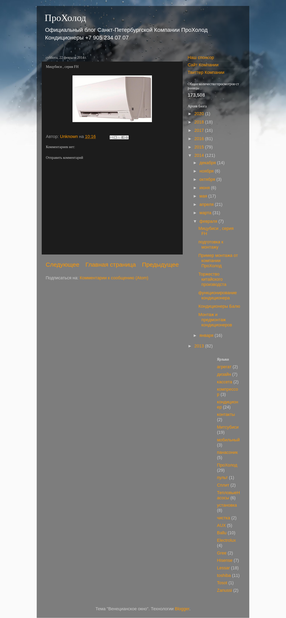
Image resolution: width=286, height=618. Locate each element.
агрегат (224, 366)
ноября (207, 171)
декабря (208, 162)
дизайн (224, 374)
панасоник (227, 452)
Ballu (222, 532)
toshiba (224, 575)
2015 (199, 147)
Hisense (225, 560)
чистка (223, 517)
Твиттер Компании (206, 72)
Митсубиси (228, 427)
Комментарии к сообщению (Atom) (114, 277)
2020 (199, 113)
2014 (199, 155)
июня (205, 187)
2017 (199, 130)
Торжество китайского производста (212, 279)
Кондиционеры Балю (219, 306)
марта (206, 212)
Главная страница (110, 264)
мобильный (228, 439)
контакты (226, 414)
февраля (208, 221)
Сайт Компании (203, 64)
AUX (221, 525)
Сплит (223, 485)
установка (227, 505)
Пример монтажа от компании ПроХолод (218, 260)
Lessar (223, 567)
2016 (199, 138)
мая (203, 196)
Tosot (222, 582)
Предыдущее (160, 264)
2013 (199, 345)
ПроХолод (65, 18)
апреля (207, 204)
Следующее (62, 264)
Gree (222, 553)
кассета (224, 381)
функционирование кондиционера (217, 295)
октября (207, 179)
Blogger (182, 608)
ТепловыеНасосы (228, 495)
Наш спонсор (201, 57)
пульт (222, 477)
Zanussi (224, 590)
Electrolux (226, 540)
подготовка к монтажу (210, 244)
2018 (199, 122)
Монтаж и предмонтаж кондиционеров (215, 319)
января (206, 335)
